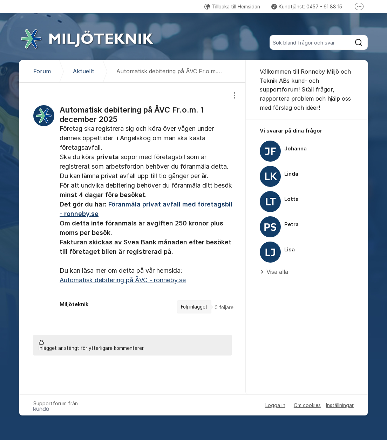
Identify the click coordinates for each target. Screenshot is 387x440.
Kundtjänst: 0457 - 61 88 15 (306, 6)
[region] (132, 204)
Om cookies (307, 405)
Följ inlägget (194, 307)
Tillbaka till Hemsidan (232, 6)
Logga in (275, 405)
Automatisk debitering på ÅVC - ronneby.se (123, 280)
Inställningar (340, 405)
